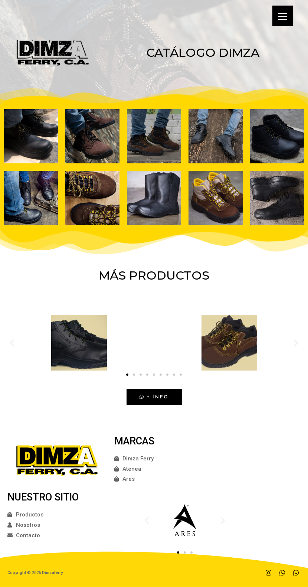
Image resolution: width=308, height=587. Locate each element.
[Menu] (282, 16)
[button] (127, 375)
